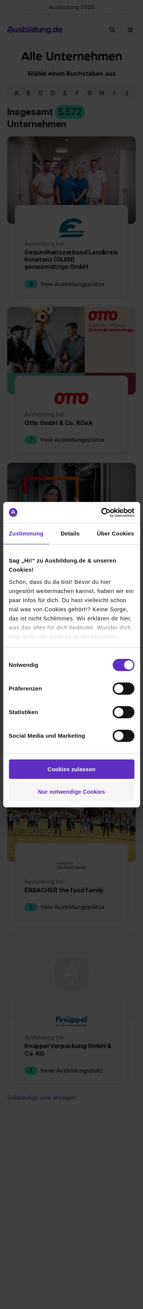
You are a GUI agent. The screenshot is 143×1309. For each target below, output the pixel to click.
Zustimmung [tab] (26, 533)
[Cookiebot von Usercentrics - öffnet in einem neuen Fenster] (101, 513)
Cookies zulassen (72, 769)
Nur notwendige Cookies (71, 791)
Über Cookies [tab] (115, 533)
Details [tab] (70, 533)
